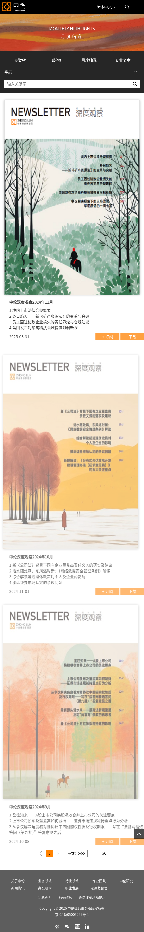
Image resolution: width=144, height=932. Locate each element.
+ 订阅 (113, 337)
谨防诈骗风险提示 (92, 903)
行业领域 (72, 886)
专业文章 (123, 60)
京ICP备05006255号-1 (72, 920)
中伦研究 (126, 886)
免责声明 (45, 903)
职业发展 (72, 894)
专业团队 (99, 886)
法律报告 (21, 60)
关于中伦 (18, 886)
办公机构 (45, 894)
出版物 (55, 60)
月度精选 (89, 60)
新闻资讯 (18, 894)
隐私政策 (65, 903)
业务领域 (45, 886)
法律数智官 (99, 894)
